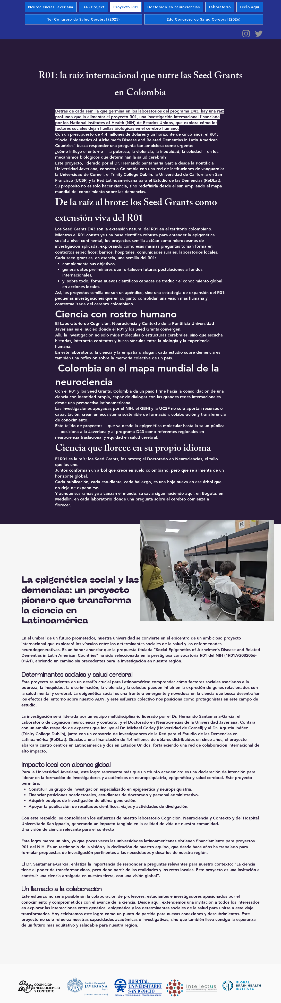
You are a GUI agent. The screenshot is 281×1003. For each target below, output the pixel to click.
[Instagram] (246, 34)
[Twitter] (259, 34)
